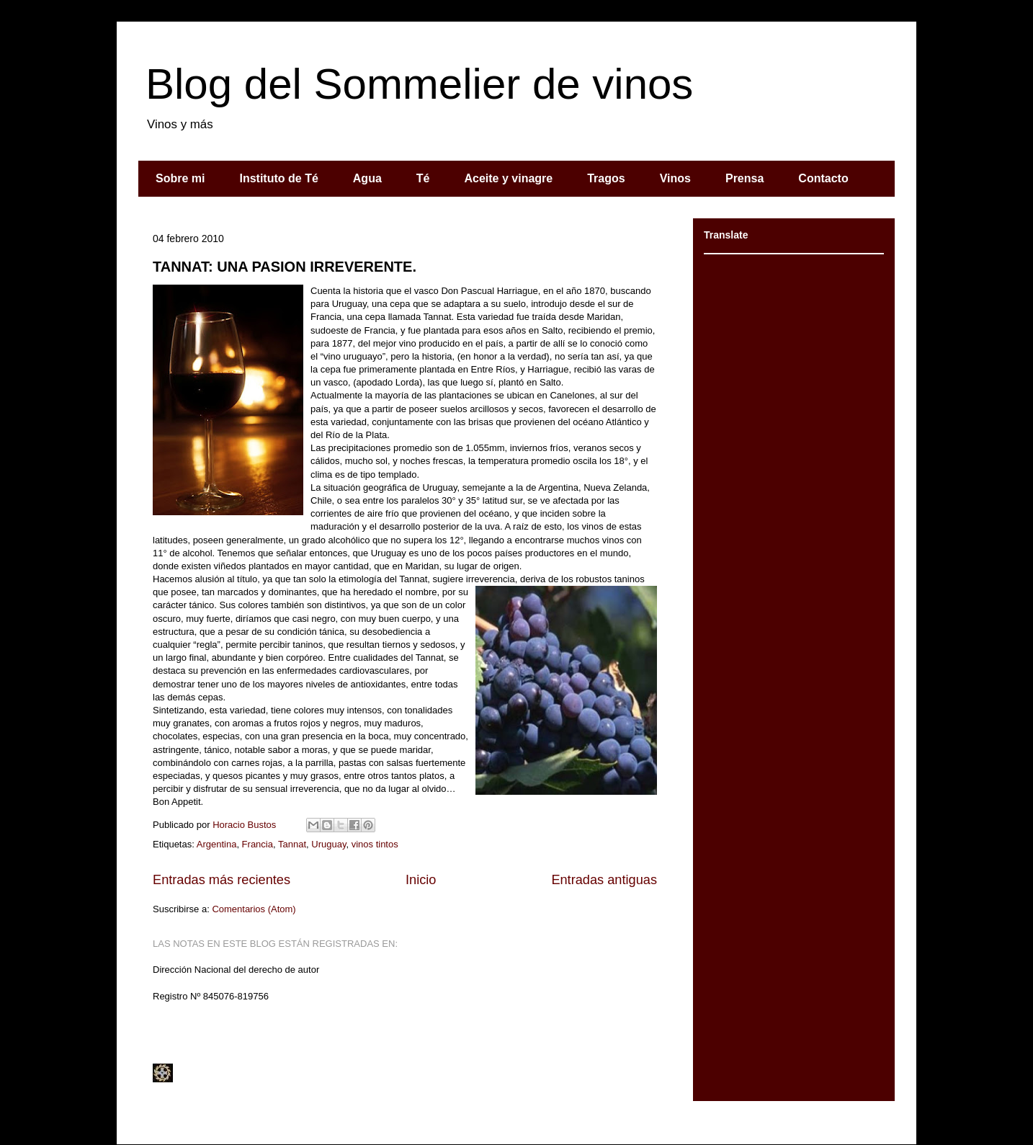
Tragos (606, 178)
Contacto (823, 178)
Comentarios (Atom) (253, 909)
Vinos (675, 178)
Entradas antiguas (604, 880)
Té (423, 178)
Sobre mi (180, 178)
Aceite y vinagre (508, 178)
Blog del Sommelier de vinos (419, 84)
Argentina (217, 844)
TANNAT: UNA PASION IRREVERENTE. (284, 267)
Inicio (421, 880)
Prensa (744, 178)
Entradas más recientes (221, 880)
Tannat (292, 844)
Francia (257, 844)
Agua (367, 178)
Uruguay (328, 844)
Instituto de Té (278, 178)
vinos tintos (375, 844)
